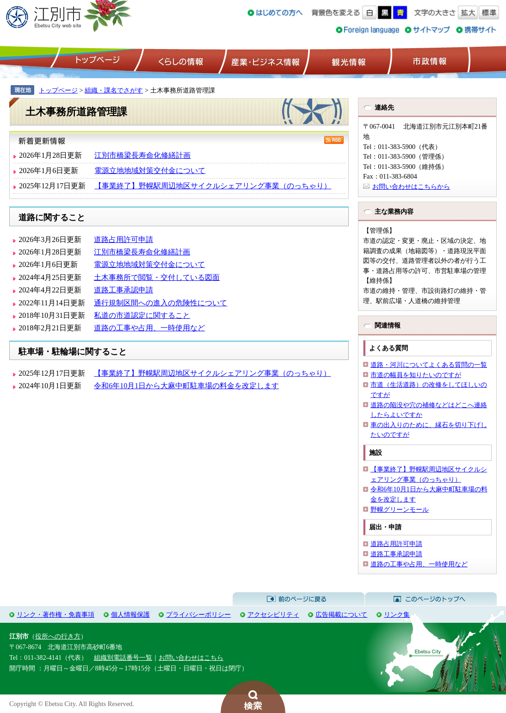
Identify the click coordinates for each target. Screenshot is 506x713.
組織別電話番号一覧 (123, 657)
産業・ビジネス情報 (263, 60)
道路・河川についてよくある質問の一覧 (428, 364)
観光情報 (347, 60)
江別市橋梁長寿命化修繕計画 (142, 155)
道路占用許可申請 (123, 239)
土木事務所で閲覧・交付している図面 (157, 277)
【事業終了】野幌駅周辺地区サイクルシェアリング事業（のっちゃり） (212, 186)
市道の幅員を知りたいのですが (415, 374)
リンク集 (397, 614)
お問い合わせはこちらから (411, 186)
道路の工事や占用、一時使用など (149, 328)
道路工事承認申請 (123, 290)
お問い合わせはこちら (191, 657)
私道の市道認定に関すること (142, 315)
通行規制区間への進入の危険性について (160, 303)
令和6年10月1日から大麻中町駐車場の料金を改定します (186, 386)
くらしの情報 (180, 60)
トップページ (96, 60)
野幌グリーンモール (399, 509)
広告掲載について (341, 614)
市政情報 (428, 60)
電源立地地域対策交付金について (149, 170)
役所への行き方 (57, 636)
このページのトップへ (431, 599)
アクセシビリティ (273, 614)
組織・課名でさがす (114, 90)
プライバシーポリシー (198, 614)
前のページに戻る (298, 599)
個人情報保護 (130, 614)
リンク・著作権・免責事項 (55, 614)
